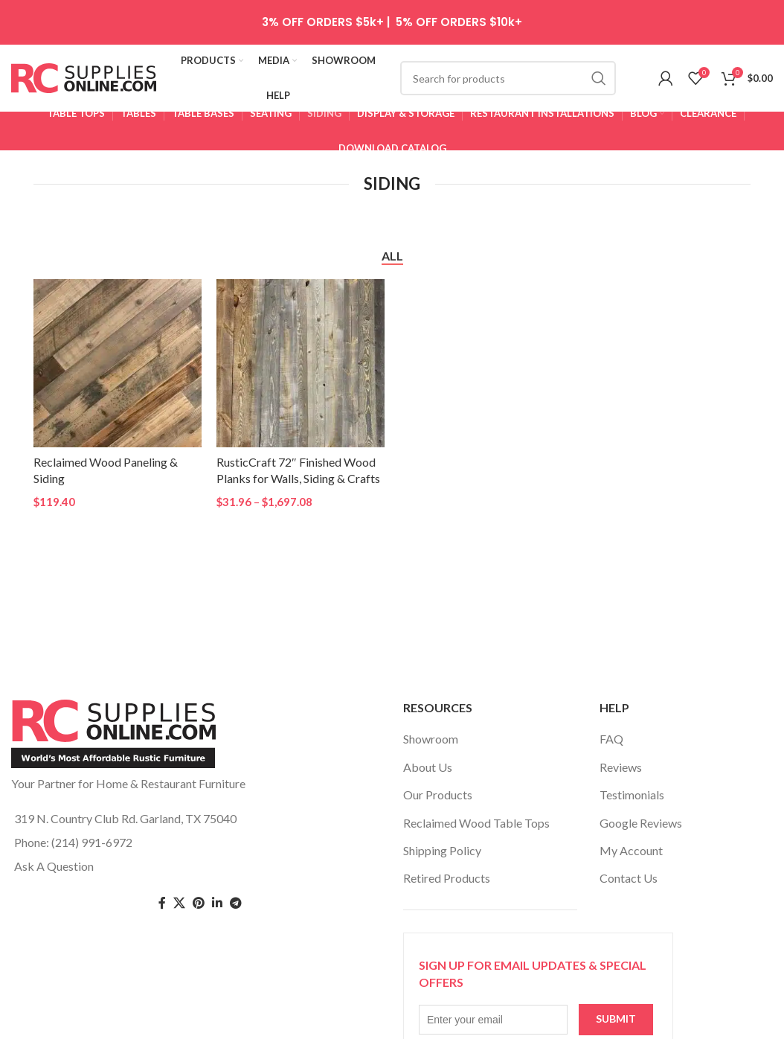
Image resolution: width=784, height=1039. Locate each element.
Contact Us (629, 878)
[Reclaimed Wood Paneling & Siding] (117, 363)
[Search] (508, 78)
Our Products (437, 794)
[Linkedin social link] (217, 903)
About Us (427, 767)
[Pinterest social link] (199, 903)
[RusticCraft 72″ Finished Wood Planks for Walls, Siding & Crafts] (300, 363)
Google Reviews (641, 823)
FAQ (611, 739)
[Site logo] (83, 76)
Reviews (621, 767)
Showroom (430, 739)
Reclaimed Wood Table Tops (476, 823)
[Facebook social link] (162, 903)
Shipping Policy (442, 850)
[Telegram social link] (236, 903)
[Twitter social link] (179, 903)
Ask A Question (54, 866)
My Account (631, 850)
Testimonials (632, 794)
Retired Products (446, 878)
